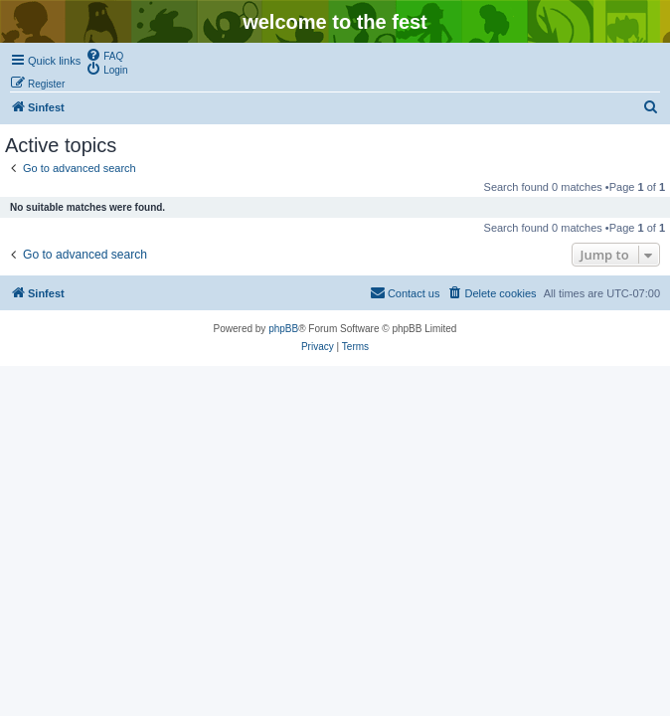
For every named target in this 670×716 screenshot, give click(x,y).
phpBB (283, 328)
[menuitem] (104, 55)
